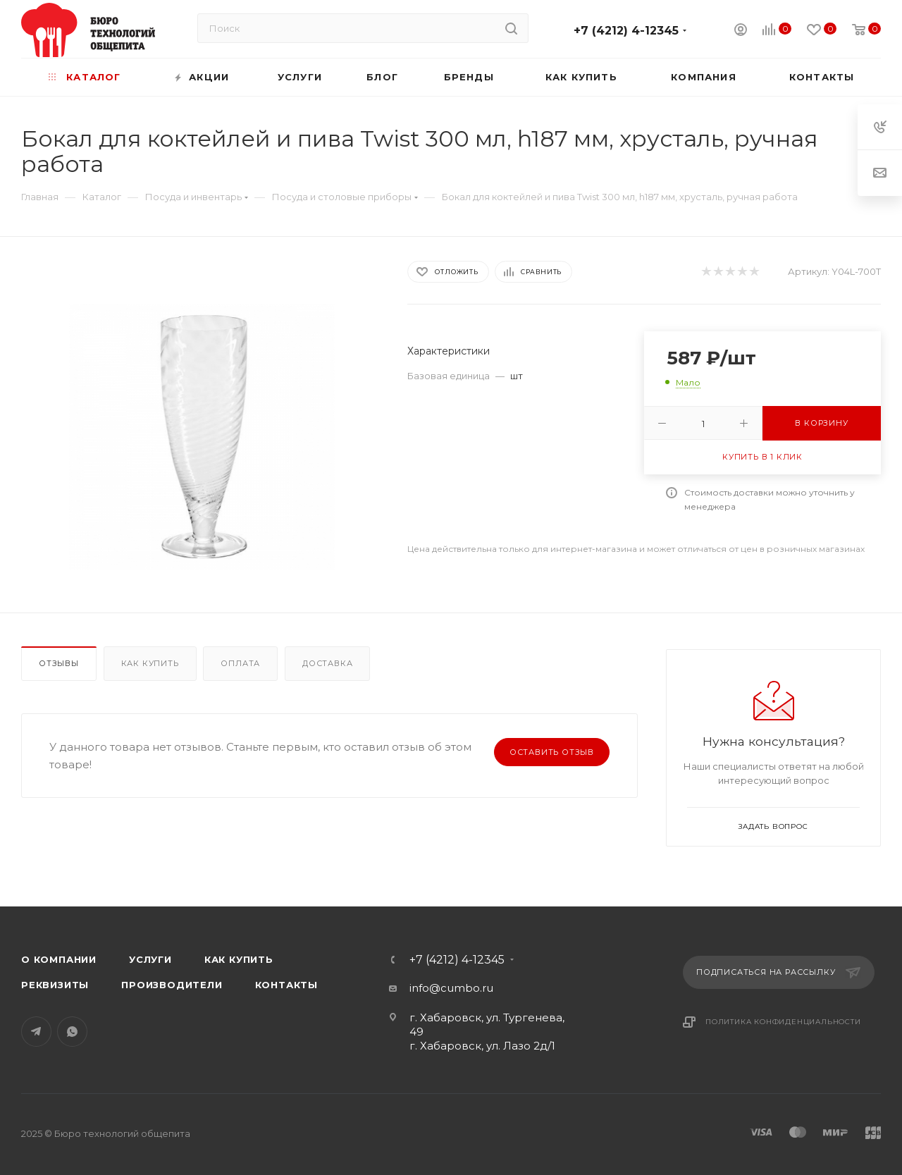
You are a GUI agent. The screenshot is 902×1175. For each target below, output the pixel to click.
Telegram (36, 1031)
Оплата (240, 663)
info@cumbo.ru (451, 988)
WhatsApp (72, 1031)
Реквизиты (55, 984)
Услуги (150, 959)
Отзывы (59, 663)
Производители (171, 984)
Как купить (150, 663)
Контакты (286, 984)
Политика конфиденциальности (783, 1021)
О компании (59, 959)
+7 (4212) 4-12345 (626, 30)
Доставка (327, 663)
